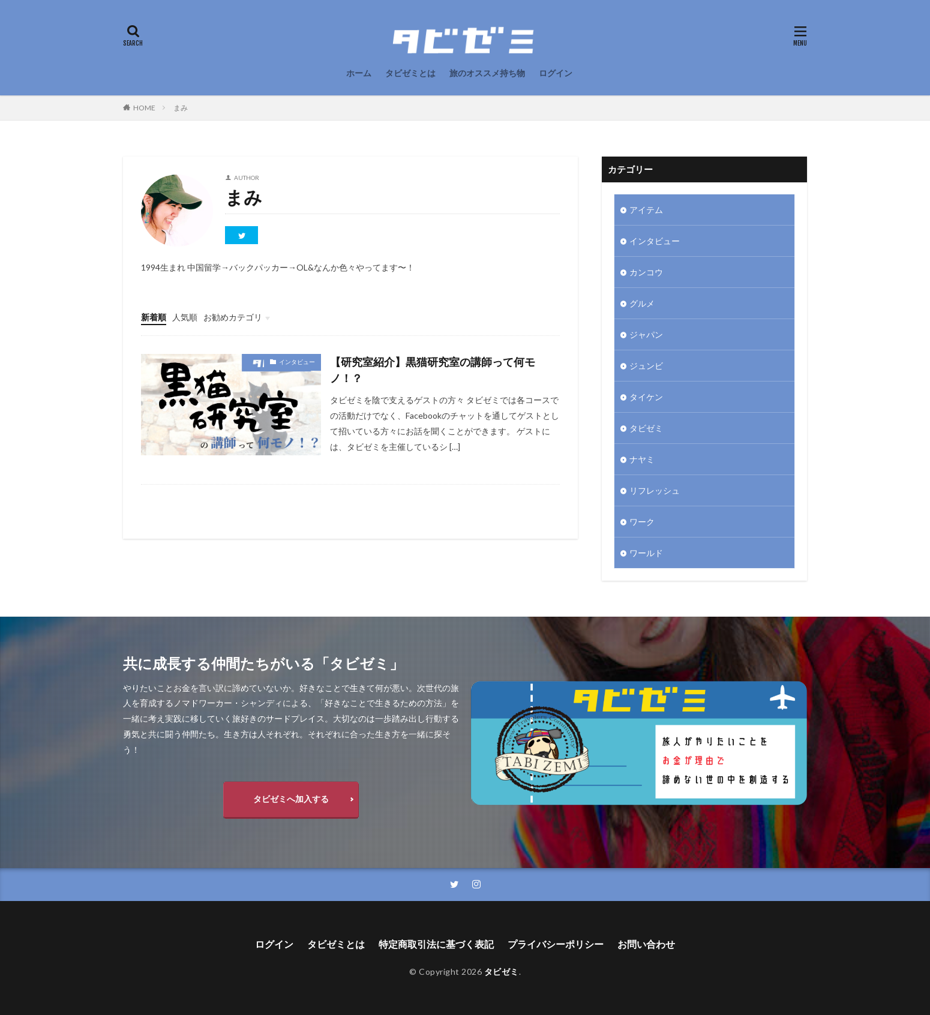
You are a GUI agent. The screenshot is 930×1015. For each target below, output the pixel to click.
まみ (180, 107)
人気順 (184, 317)
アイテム (646, 210)
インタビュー (297, 361)
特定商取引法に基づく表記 (436, 944)
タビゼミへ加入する (291, 799)
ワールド (646, 553)
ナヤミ (642, 459)
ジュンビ (646, 366)
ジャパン (646, 334)
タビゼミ (646, 428)
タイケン (646, 397)
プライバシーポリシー (556, 944)
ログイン (555, 73)
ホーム (358, 73)
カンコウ (646, 272)
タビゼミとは (410, 73)
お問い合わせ (646, 944)
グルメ (642, 303)
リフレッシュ (654, 490)
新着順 (153, 317)
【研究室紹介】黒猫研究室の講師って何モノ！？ (432, 370)
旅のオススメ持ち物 (487, 73)
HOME (144, 107)
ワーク (642, 521)
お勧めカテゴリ (232, 317)
